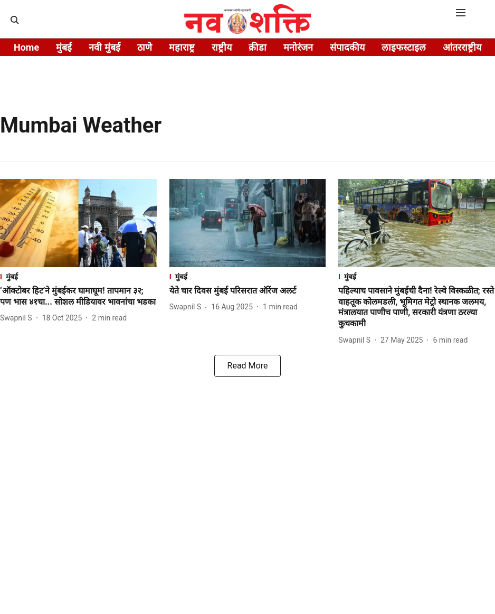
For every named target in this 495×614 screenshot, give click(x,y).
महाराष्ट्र (182, 47)
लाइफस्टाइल (404, 47)
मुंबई (64, 47)
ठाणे (144, 47)
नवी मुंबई (104, 47)
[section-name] (78, 276)
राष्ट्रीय (222, 47)
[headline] (78, 297)
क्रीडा (257, 47)
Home (26, 47)
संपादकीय (347, 47)
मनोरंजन (298, 47)
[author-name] (18, 318)
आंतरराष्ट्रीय (462, 47)
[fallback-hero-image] (78, 223)
